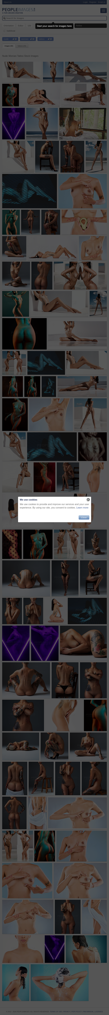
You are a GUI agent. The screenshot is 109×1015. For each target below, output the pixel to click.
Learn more (82, 507)
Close (84, 517)
